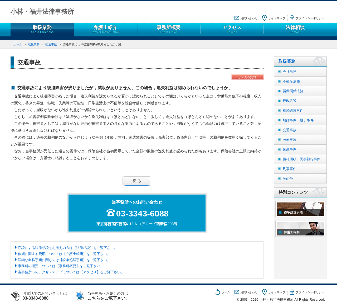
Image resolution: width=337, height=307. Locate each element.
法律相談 (295, 29)
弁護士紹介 (105, 29)
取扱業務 (42, 29)
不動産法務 (291, 81)
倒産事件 (289, 149)
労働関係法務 (293, 91)
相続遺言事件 (293, 110)
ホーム (17, 44)
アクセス (231, 29)
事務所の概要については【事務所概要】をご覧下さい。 (61, 266)
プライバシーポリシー (310, 18)
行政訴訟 (289, 101)
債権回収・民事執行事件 (301, 159)
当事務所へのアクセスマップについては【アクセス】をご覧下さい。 (71, 272)
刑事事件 (289, 169)
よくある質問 (247, 77)
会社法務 (289, 72)
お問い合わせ (249, 18)
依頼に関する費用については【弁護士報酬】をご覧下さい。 (64, 254)
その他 (288, 179)
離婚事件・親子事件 (298, 120)
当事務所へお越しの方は (113, 296)
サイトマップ (276, 18)
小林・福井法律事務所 (42, 11)
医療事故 (289, 139)
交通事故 (51, 44)
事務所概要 (168, 29)
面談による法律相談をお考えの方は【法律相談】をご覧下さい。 (67, 248)
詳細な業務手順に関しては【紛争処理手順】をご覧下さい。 (64, 260)
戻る (138, 181)
